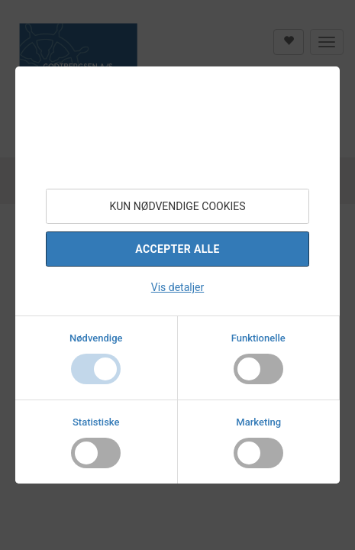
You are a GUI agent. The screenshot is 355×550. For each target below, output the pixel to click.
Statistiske (96, 422)
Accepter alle (177, 249)
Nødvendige (95, 338)
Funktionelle (258, 338)
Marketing (258, 422)
